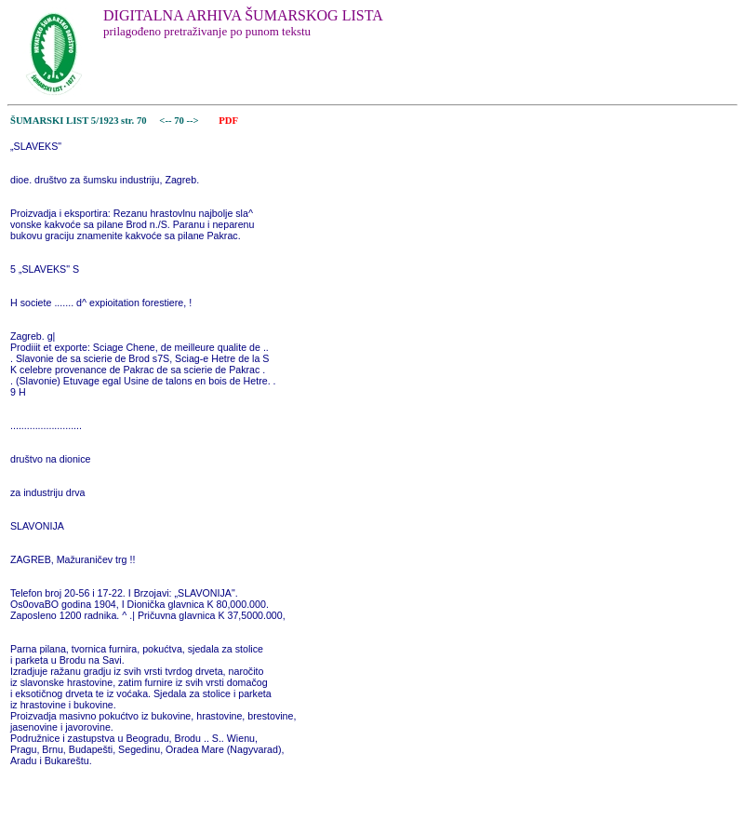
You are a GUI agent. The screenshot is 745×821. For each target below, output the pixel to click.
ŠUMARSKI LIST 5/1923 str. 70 (78, 120)
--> (194, 120)
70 (180, 120)
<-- (166, 120)
